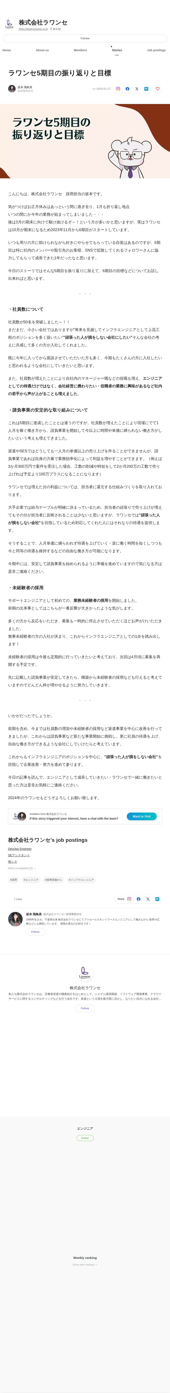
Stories (117, 49)
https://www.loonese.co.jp (33, 29)
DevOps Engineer (20, 849)
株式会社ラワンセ (43, 22)
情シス (12, 861)
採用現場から (54, 879)
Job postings (156, 50)
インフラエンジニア (82, 879)
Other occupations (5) (22, 868)
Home (7, 50)
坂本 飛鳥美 (25, 87)
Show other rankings (85, 1264)
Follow (85, 38)
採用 (14, 879)
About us (42, 50)
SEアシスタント (19, 855)
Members (80, 50)
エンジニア (31, 879)
